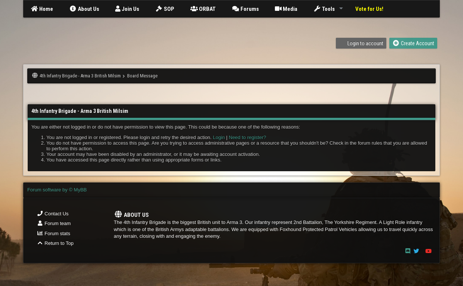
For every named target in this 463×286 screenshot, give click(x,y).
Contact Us (52, 213)
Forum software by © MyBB (57, 190)
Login (219, 137)
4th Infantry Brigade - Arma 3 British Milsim (80, 76)
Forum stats (53, 233)
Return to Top (55, 243)
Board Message (142, 76)
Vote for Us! (369, 9)
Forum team (54, 223)
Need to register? (247, 137)
